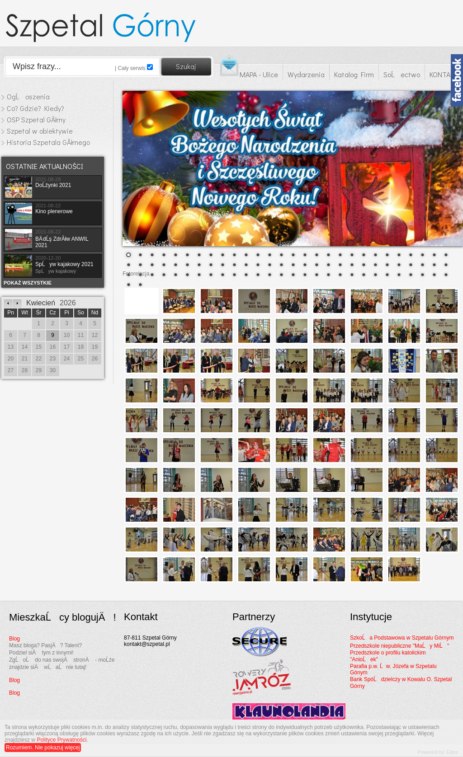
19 (340, 256)
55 (434, 266)
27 (434, 256)
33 (175, 266)
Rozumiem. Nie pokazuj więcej (43, 747)
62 (187, 275)
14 (281, 256)
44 (305, 266)
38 (234, 266)
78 (375, 275)
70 (281, 275)
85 (128, 285)
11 (246, 256)
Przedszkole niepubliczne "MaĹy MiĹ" (399, 646)
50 (375, 266)
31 (152, 266)
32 (164, 266)
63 (199, 275)
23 (387, 256)
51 (387, 266)
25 (411, 256)
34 (187, 266)
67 (246, 275)
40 (258, 266)
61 (175, 275)
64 (211, 275)
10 (234, 256)
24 (399, 256)
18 (328, 256)
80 (399, 275)
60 (164, 275)
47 (340, 266)
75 (340, 275)
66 (234, 275)
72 (305, 275)
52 (399, 266)
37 (222, 266)
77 (364, 275)
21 (364, 256)
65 (222, 275)
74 (328, 275)
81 (411, 275)
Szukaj (186, 66)
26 (422, 256)
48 (352, 266)
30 (140, 266)
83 (434, 275)
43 (293, 266)
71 (293, 275)
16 (305, 256)
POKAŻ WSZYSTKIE (28, 282)
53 (411, 266)
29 (128, 266)
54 (422, 266)
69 (269, 275)
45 (316, 266)
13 (269, 256)
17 (316, 256)
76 (352, 275)
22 (375, 256)
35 (199, 266)
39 (246, 266)
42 (281, 266)
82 (422, 275)
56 (446, 266)
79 (387, 275)
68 (258, 275)
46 (328, 266)
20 (352, 256)
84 (446, 275)
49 (364, 266)
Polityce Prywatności (61, 740)
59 (152, 275)
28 (446, 256)
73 (316, 275)
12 (258, 256)
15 (293, 256)
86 (140, 285)
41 (269, 266)
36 (211, 266)
